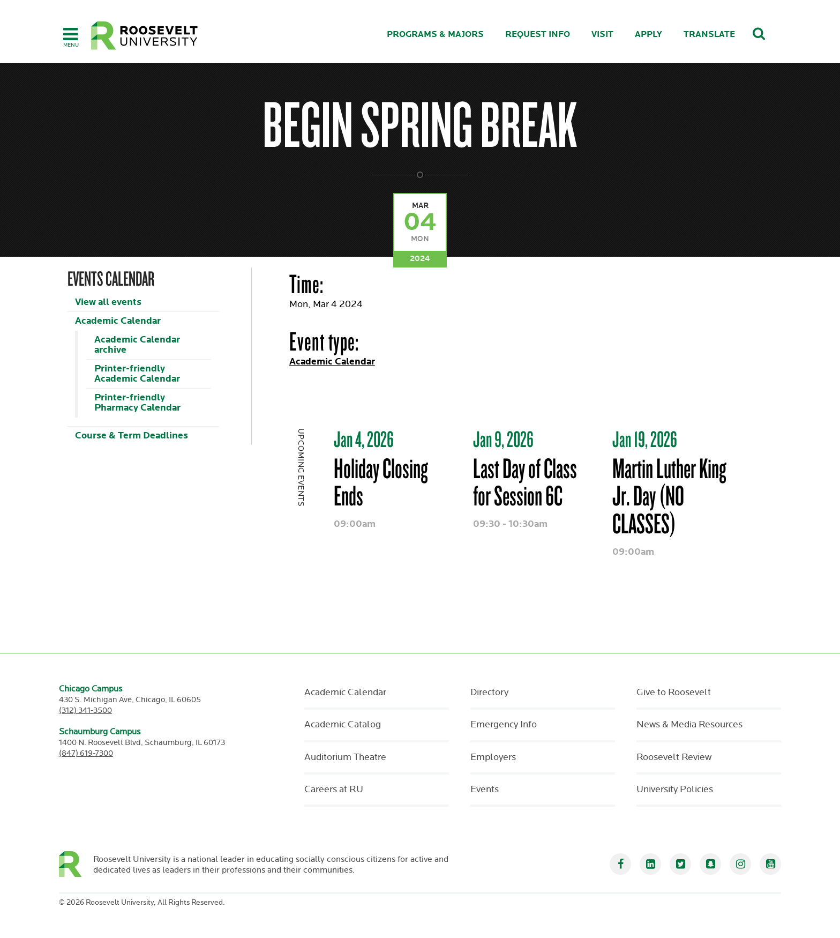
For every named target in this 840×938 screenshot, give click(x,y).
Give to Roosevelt (673, 692)
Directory (489, 692)
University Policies (674, 789)
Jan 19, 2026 (644, 439)
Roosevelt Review (673, 757)
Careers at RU (333, 789)
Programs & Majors (435, 34)
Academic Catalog (342, 724)
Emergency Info (503, 724)
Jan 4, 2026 (364, 439)
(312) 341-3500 (85, 710)
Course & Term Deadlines (131, 435)
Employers (493, 757)
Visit (602, 34)
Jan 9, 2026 (503, 439)
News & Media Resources (689, 724)
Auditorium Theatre (345, 757)
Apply (648, 34)
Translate (709, 34)
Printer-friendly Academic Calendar (137, 373)
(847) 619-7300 (86, 753)
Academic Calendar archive (137, 344)
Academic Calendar (118, 320)
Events (484, 789)
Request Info (537, 34)
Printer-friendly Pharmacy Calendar (137, 402)
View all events (108, 302)
